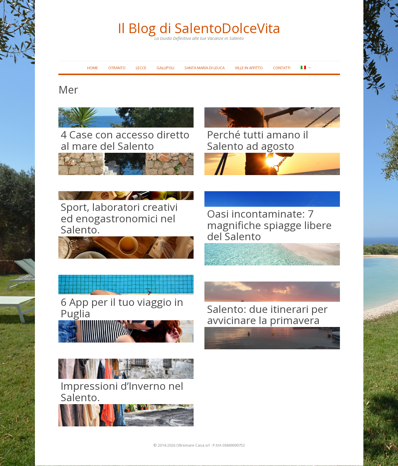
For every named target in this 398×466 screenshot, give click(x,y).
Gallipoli (165, 67)
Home (92, 67)
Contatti (281, 67)
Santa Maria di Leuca (204, 67)
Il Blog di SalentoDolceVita (199, 27)
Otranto (116, 67)
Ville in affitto (248, 67)
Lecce (141, 67)
